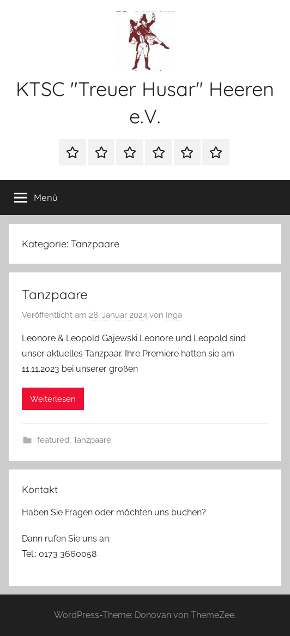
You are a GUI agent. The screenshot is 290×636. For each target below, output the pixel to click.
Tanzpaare (55, 294)
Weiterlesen (53, 399)
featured (53, 440)
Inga (174, 315)
